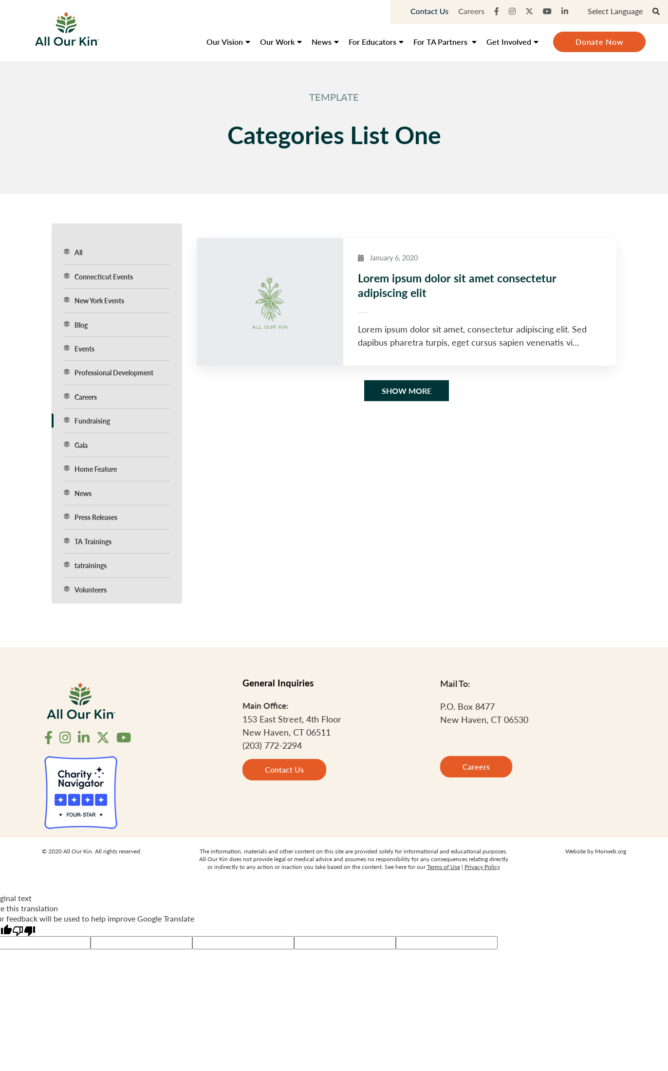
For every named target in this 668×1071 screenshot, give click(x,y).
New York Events (94, 300)
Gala (76, 445)
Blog (76, 325)
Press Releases (90, 517)
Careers (471, 11)
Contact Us (429, 11)
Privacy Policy (482, 867)
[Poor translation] (24, 930)
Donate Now (599, 41)
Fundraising (87, 420)
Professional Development (108, 372)
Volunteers (85, 589)
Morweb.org (610, 851)
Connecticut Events (98, 276)
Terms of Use (443, 867)
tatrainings (85, 565)
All (73, 252)
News (78, 493)
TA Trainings (87, 541)
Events (79, 348)
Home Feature (90, 469)
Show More (406, 390)
